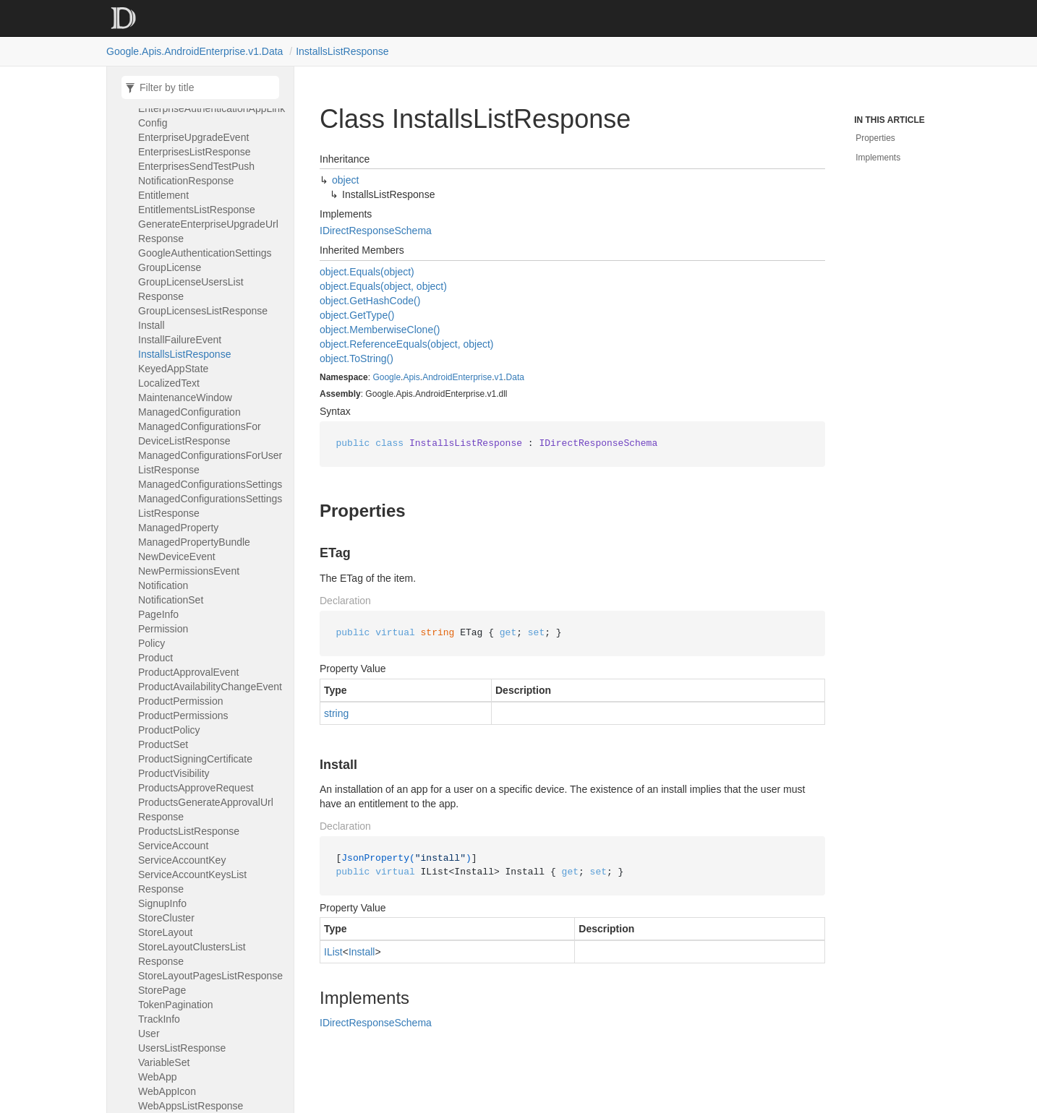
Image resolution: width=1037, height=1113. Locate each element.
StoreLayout (165, 932)
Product (155, 657)
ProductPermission (180, 701)
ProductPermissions (183, 715)
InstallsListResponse (342, 51)
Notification (163, 585)
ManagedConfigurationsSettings (210, 484)
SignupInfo (162, 903)
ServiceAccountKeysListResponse (192, 882)
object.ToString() (356, 358)
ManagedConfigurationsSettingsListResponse (210, 506)
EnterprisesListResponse (194, 152)
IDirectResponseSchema (376, 230)
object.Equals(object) (367, 272)
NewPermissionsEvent (188, 571)
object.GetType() (357, 315)
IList (333, 952)
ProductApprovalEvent (188, 672)
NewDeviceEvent (176, 556)
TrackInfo (159, 1019)
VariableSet (163, 1062)
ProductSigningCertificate (195, 759)
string (336, 713)
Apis (411, 377)
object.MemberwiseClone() (380, 329)
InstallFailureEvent (179, 339)
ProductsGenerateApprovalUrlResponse (205, 809)
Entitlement (163, 195)
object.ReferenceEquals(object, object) (406, 344)
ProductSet (163, 744)
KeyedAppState (173, 368)
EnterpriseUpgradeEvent (193, 137)
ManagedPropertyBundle (194, 542)
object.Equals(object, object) (383, 286)
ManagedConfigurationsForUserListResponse (210, 463)
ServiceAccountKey (182, 860)
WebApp (157, 1077)
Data (515, 377)
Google (386, 377)
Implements (877, 157)
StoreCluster (166, 918)
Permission (163, 629)
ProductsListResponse (188, 831)
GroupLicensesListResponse (203, 311)
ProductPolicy (169, 730)
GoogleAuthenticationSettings (204, 253)
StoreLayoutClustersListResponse (192, 954)
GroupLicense (169, 267)
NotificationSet (170, 600)
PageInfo (158, 614)
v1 (499, 377)
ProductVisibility (174, 773)
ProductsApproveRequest (196, 788)
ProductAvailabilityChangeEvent (210, 686)
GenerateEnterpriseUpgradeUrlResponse (208, 231)
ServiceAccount (173, 845)
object (345, 180)
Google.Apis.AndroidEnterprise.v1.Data (194, 51)
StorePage (162, 990)
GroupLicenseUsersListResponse (191, 289)
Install (151, 325)
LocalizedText (169, 383)
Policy (151, 643)
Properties (875, 138)
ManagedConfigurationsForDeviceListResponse (199, 434)
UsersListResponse (182, 1048)
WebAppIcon (167, 1091)
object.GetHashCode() (370, 300)
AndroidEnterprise (457, 377)
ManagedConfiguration (189, 412)
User (149, 1033)
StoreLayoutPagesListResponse (210, 975)
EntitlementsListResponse (196, 209)
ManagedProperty (178, 527)
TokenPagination (175, 1004)
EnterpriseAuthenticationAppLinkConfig (211, 116)
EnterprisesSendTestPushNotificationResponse (196, 173)
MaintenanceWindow (185, 397)
